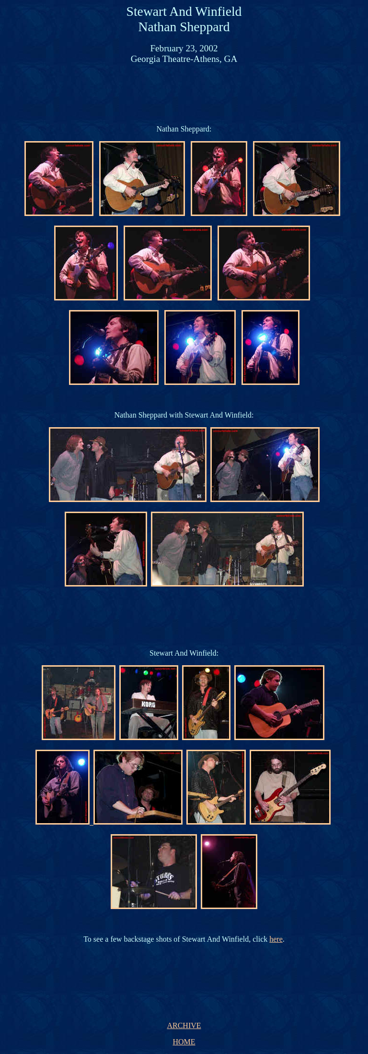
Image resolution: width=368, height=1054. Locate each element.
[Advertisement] (186, 93)
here (276, 939)
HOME (183, 1042)
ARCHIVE (184, 1025)
